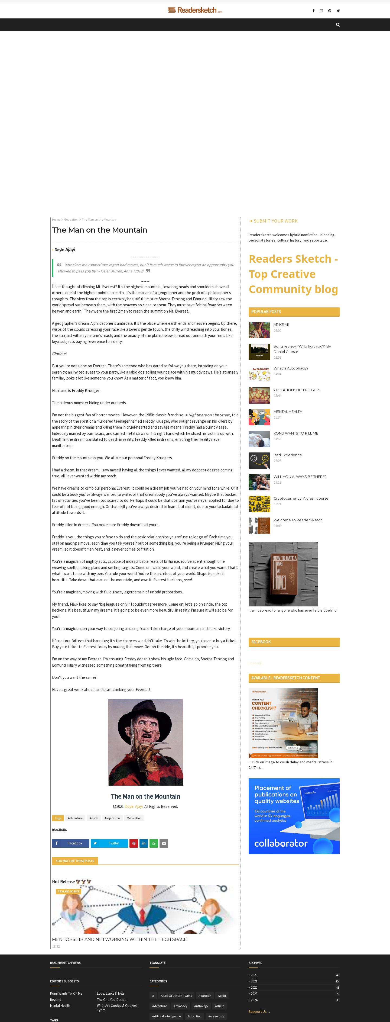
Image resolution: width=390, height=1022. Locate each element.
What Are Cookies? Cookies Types (117, 1008)
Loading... (256, 662)
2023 (295, 994)
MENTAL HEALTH (288, 411)
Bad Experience (288, 455)
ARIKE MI (281, 324)
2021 (295, 981)
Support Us (258, 1011)
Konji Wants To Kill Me (66, 993)
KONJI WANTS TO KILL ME (296, 433)
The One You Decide (111, 1000)
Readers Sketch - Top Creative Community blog (293, 273)
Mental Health (60, 1006)
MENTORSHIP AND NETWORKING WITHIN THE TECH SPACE (119, 939)
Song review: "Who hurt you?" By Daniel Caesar (302, 349)
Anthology (201, 1006)
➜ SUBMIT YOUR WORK (273, 221)
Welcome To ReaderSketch (298, 520)
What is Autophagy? (291, 368)
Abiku (222, 996)
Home (56, 219)
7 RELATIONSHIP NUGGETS (297, 390)
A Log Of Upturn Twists (176, 996)
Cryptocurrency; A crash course (301, 498)
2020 (295, 975)
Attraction (194, 1016)
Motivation (71, 219)
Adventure (75, 818)
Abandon (205, 996)
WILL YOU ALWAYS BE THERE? (300, 476)
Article (93, 818)
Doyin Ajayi (134, 806)
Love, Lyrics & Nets (110, 993)
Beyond (55, 1000)
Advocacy (180, 1006)
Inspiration (112, 818)
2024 (295, 1000)
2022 (295, 987)
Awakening (216, 1016)
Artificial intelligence (166, 1016)
